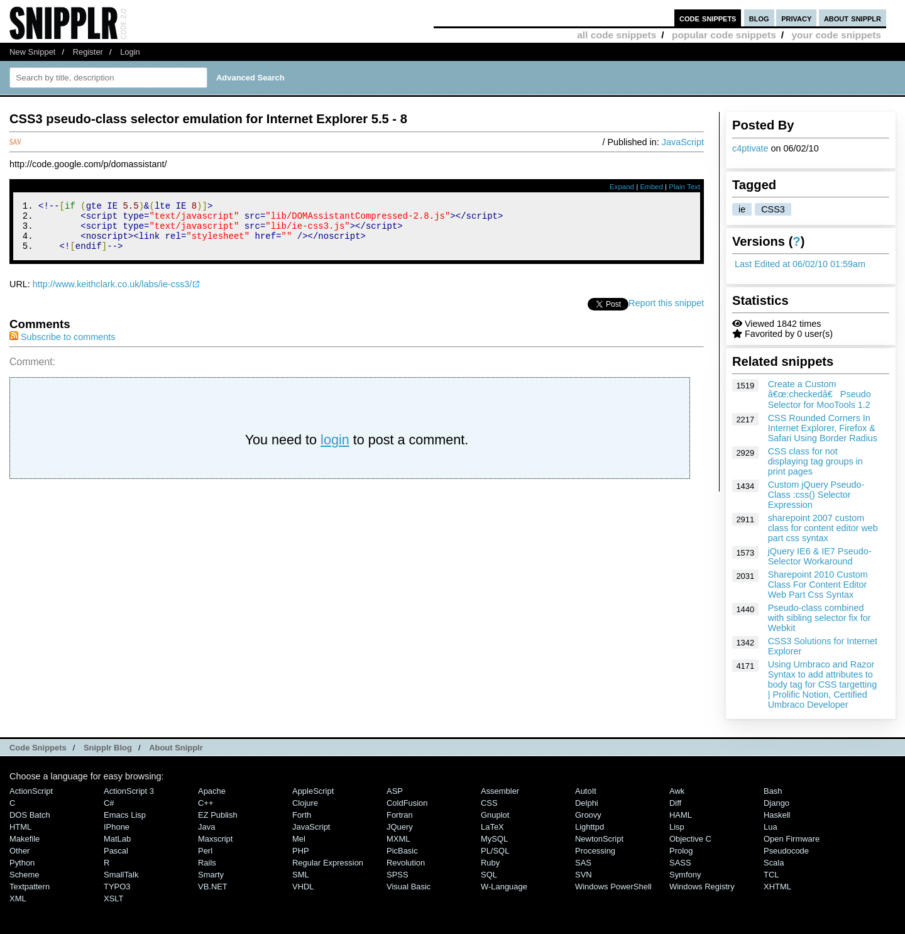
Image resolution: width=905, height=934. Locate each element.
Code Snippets (38, 747)
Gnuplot (495, 815)
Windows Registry (702, 886)
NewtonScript (599, 838)
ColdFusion (407, 803)
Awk (676, 791)
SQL (489, 874)
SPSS (398, 874)
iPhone (116, 827)
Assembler (500, 791)
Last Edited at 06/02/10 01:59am (800, 264)
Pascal (116, 850)
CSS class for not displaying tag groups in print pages (815, 461)
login (335, 449)
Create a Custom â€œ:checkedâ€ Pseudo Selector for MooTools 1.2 (819, 394)
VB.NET (213, 886)
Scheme (24, 874)
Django (776, 803)
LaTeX (492, 827)
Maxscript (215, 838)
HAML (680, 815)
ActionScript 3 (129, 791)
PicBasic (402, 850)
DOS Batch (29, 815)
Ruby (490, 862)
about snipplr (852, 18)
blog (759, 18)
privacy (796, 18)
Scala (774, 862)
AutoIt (585, 791)
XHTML (777, 886)
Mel (298, 838)
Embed (651, 186)
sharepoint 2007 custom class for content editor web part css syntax (823, 528)
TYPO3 (117, 886)
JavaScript (683, 142)
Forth (301, 815)
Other (19, 850)
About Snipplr (176, 747)
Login (130, 52)
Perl (205, 850)
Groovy (588, 815)
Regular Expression (327, 862)
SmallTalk (121, 874)
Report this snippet (666, 312)
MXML (398, 838)
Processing (595, 850)
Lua (770, 827)
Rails (207, 862)
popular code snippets (724, 35)
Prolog (681, 850)
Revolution (406, 862)
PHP (300, 850)
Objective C (690, 838)
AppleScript (313, 791)
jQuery (400, 827)
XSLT (113, 898)
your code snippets (836, 35)
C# (109, 803)
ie (741, 209)
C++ (205, 803)
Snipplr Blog (108, 747)
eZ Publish (218, 815)
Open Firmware (792, 838)
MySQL (494, 838)
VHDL (303, 886)
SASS (680, 862)
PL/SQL (495, 850)
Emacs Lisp (125, 815)
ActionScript (31, 791)
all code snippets (616, 35)
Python (22, 862)
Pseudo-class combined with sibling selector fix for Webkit (819, 618)
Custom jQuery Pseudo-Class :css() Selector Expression (816, 495)
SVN (583, 874)
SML (300, 874)
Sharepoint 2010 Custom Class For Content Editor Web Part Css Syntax (818, 584)
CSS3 (773, 209)
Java (206, 827)
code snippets (708, 18)
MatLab (117, 838)
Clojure (305, 803)
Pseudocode (786, 850)
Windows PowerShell (613, 886)
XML (17, 898)
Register (88, 52)
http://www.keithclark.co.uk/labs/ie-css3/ (112, 293)
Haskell (777, 815)
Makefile (24, 838)
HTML (20, 827)
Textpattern (29, 886)
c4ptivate (750, 148)
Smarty (211, 874)
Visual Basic (409, 886)
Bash (773, 791)
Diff (675, 803)
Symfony (685, 874)
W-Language (504, 886)
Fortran (400, 815)
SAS (583, 862)
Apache (212, 791)
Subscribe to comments (62, 346)
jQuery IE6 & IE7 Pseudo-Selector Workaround (820, 556)
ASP (395, 791)
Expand (622, 186)
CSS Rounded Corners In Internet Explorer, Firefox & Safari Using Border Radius (822, 428)
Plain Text (684, 186)
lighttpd (589, 827)
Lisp (676, 827)
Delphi (586, 803)
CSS (489, 803)
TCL (771, 874)
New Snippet (32, 52)
